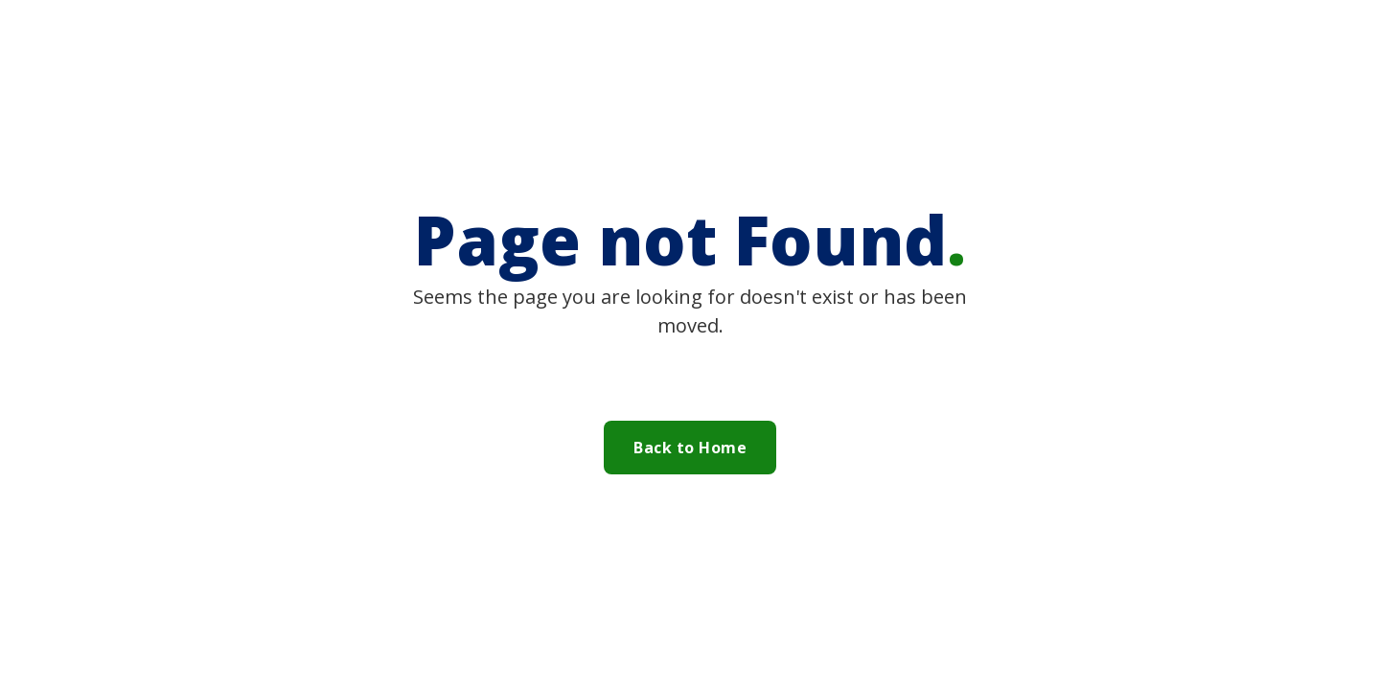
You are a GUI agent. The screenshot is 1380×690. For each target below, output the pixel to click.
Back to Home (690, 447)
